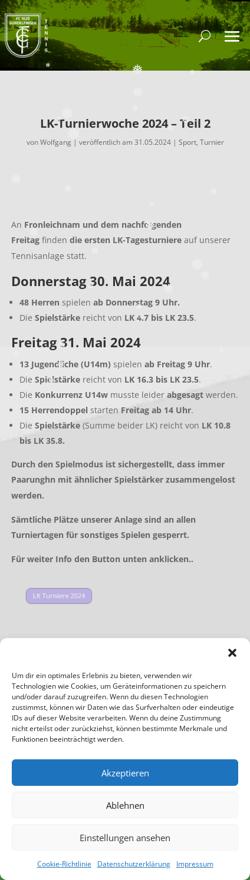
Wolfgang (55, 142)
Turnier (212, 142)
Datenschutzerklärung (133, 864)
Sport (187, 142)
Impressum (194, 864)
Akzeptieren (125, 773)
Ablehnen (125, 805)
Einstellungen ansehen (125, 838)
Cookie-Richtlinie (64, 864)
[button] (232, 653)
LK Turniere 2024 (59, 596)
